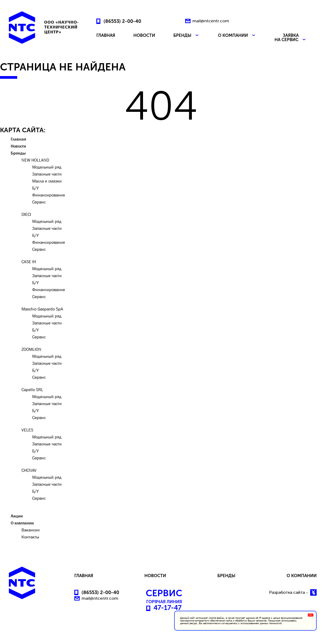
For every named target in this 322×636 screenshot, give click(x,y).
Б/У (35, 187)
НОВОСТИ (144, 35)
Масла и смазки (47, 180)
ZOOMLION (31, 349)
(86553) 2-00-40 (122, 21)
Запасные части (47, 173)
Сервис (39, 201)
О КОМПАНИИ (237, 35)
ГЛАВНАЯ (105, 35)
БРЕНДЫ (186, 35)
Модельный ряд (46, 167)
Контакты (30, 536)
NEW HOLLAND (35, 160)
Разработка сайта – (293, 592)
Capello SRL (32, 389)
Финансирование (48, 194)
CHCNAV (28, 470)
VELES (27, 429)
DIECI (26, 214)
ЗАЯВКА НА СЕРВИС (291, 37)
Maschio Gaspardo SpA (42, 308)
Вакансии (30, 529)
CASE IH (28, 261)
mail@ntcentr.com (210, 20)
